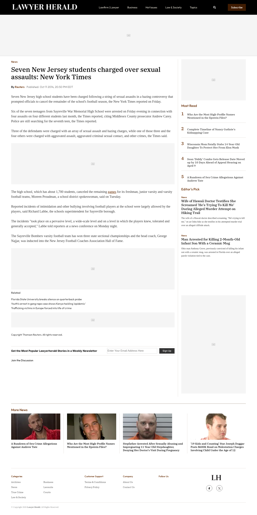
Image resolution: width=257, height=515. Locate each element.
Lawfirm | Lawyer (109, 7)
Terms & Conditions (95, 482)
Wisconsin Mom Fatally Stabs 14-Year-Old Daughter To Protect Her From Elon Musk (213, 146)
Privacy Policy (92, 487)
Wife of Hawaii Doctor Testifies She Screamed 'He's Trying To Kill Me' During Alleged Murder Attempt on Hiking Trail (208, 207)
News (14, 61)
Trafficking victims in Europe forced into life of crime (41, 308)
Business (132, 7)
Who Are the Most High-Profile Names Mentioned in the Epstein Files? (211, 116)
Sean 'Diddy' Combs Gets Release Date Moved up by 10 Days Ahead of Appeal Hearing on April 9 (216, 162)
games (112, 191)
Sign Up (167, 350)
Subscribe (237, 7)
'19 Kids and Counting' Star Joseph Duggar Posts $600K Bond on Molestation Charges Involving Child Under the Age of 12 (217, 447)
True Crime (17, 492)
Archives (16, 482)
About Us (128, 482)
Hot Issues (151, 7)
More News (19, 410)
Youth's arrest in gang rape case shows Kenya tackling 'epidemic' (48, 303)
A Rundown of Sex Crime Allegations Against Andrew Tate (34, 445)
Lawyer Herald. (34, 507)
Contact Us (129, 487)
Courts (47, 492)
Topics (193, 7)
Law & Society (173, 7)
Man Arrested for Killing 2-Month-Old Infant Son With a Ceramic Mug (210, 241)
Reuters (20, 87)
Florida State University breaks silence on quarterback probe (46, 299)
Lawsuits (48, 487)
